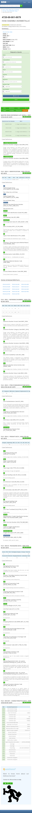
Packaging (12, 110)
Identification (11, 108)
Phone (4, 69)
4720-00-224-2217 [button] (6, 289)
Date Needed (6, 89)
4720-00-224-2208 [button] (25, 284)
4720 (5, 179)
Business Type (6, 84)
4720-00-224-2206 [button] (15, 284)
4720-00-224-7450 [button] (15, 291)
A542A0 (5, 210)
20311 (5, 215)
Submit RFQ (28, 116)
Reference (5, 79)
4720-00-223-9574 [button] (6, 284)
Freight (4, 110)
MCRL (4, 108)
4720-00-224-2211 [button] (15, 286)
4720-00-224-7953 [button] (25, 291)
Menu (29, 2)
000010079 (9, 179)
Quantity (5, 74)
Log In (24, 2)
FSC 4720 (9, 32)
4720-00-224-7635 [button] (15, 294)
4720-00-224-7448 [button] (6, 291)
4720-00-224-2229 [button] (25, 289)
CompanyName (6, 59)
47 (3, 179)
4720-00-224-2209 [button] (6, 286)
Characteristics (19, 110)
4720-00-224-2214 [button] (25, 286)
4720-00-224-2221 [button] (15, 289)
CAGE (19, 108)
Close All (25, 110)
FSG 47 (4, 32)
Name (4, 55)
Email (4, 64)
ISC (25, 108)
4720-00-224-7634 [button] (6, 294)
